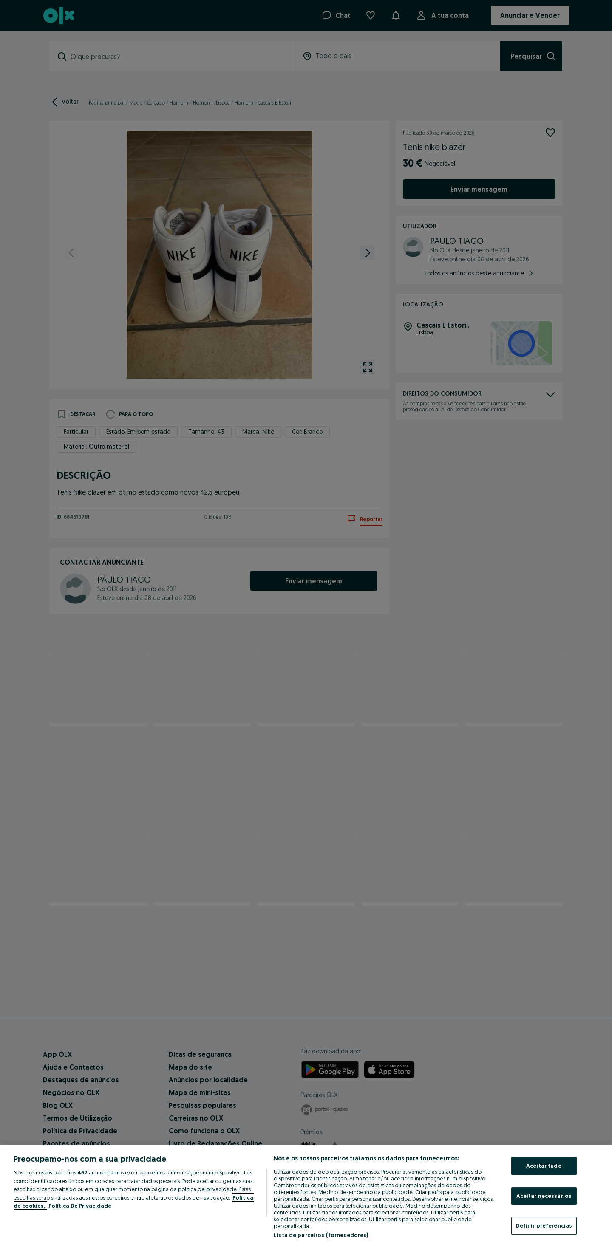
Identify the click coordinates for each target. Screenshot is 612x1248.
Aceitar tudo (544, 1165)
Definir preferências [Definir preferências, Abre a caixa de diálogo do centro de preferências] (544, 1225)
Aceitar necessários (544, 1195)
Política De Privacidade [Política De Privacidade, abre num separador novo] (79, 1205)
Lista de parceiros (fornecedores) (321, 1234)
